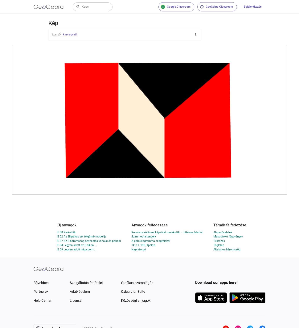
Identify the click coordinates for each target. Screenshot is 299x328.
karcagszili (70, 34)
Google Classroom (175, 7)
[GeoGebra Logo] (48, 7)
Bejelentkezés (253, 6)
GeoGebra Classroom (216, 7)
